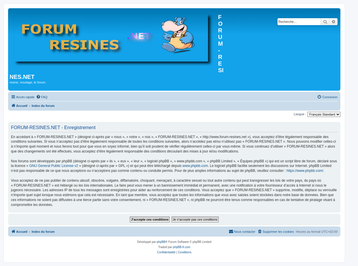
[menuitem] (42, 97)
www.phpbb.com (195, 166)
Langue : (300, 114)
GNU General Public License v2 (53, 166)
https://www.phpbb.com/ (304, 171)
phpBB (161, 241)
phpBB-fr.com (181, 247)
